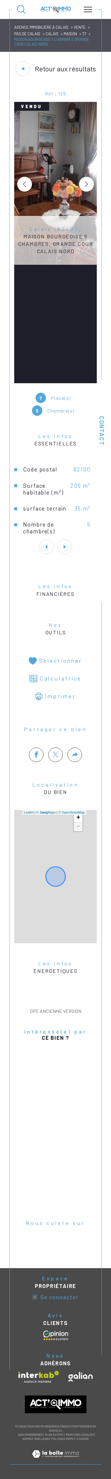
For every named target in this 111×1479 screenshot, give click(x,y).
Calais (52, 33)
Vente (80, 27)
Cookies (82, 1438)
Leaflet (29, 812)
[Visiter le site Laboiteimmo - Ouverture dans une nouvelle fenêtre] (55, 1460)
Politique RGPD (62, 1438)
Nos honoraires (30, 1434)
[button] (86, 184)
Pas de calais (27, 33)
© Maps (46, 812)
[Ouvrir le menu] (88, 9)
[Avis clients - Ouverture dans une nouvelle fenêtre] (55, 1336)
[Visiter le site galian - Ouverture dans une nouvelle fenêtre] (80, 1377)
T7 (84, 33)
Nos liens (41, 1438)
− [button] (78, 826)
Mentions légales (79, 1434)
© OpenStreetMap (71, 812)
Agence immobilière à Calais (41, 27)
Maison (70, 33)
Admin (27, 1438)
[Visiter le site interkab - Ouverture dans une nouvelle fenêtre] (38, 1377)
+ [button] (78, 818)
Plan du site (54, 1434)
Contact (101, 430)
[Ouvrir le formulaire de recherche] (21, 9)
